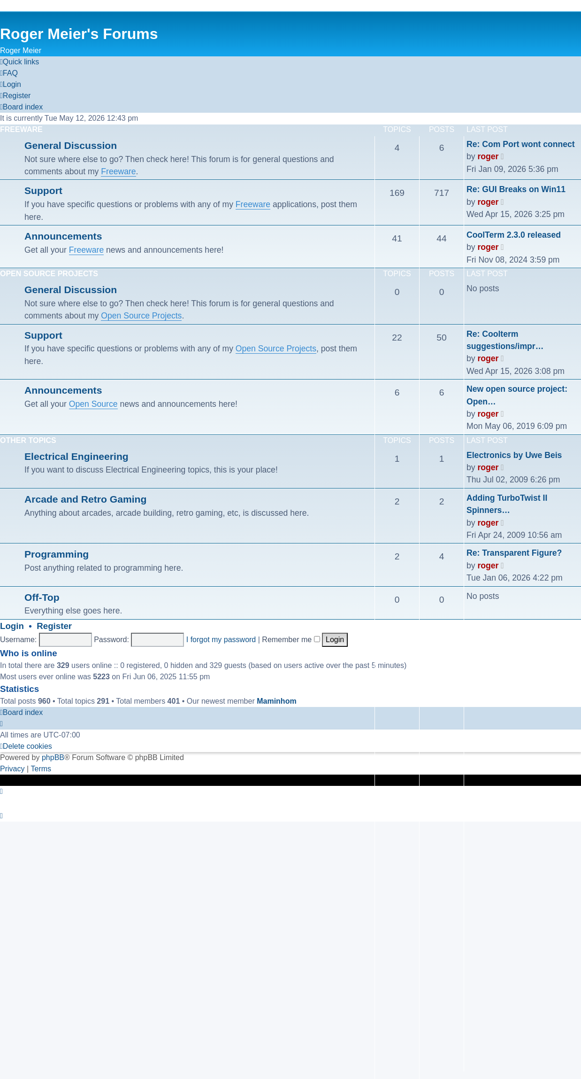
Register (54, 626)
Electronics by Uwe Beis (514, 455)
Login (12, 626)
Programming (56, 554)
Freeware (21, 129)
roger (487, 156)
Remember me (291, 640)
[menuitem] (9, 73)
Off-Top (42, 597)
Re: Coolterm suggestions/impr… (504, 340)
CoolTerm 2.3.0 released (513, 235)
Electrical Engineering (76, 456)
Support (43, 190)
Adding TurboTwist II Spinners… (506, 504)
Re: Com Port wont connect (520, 144)
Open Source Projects (49, 274)
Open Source (93, 404)
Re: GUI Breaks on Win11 (516, 189)
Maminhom (276, 701)
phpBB (53, 757)
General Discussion (70, 145)
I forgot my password (221, 640)
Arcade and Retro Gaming (85, 499)
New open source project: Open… (516, 395)
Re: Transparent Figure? (514, 553)
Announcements (63, 236)
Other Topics (28, 440)
